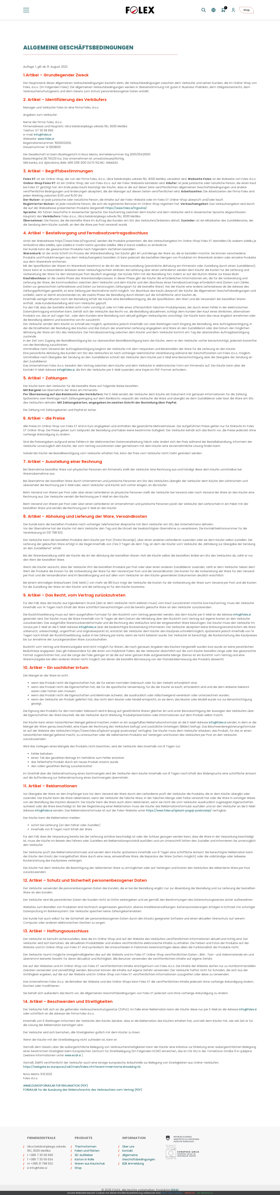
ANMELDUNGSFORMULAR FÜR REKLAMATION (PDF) (55, 1086)
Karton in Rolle (84, 1159)
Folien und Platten (87, 1151)
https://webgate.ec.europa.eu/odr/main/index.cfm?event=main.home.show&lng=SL (82, 1067)
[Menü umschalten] (26, 10)
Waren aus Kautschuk (90, 1164)
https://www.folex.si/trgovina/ (126, 208)
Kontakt (127, 1151)
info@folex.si (42, 135)
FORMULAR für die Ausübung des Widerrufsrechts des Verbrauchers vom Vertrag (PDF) (82, 1090)
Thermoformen (85, 1146)
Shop (247, 10)
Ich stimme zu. (205, 1192)
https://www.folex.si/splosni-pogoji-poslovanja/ (179, 810)
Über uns (128, 1146)
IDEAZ (175, 1190)
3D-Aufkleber (84, 1155)
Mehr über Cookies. (172, 1192)
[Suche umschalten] (203, 10)
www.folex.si (46, 139)
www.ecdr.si (73, 1055)
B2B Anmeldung (133, 1164)
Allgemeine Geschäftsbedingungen (138, 1157)
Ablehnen (190, 1192)
